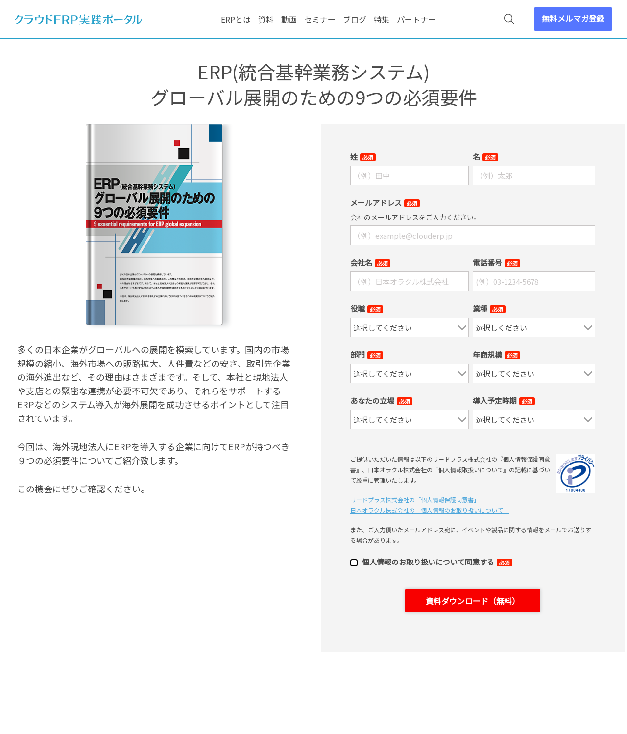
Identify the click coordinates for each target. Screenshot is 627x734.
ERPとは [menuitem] (236, 19)
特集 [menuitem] (381, 19)
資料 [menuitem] (266, 19)
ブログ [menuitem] (354, 19)
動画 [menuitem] (289, 19)
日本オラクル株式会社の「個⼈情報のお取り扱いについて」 (429, 510)
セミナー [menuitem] (320, 19)
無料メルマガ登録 (573, 18)
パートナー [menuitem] (416, 19)
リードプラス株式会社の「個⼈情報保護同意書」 (415, 499)
